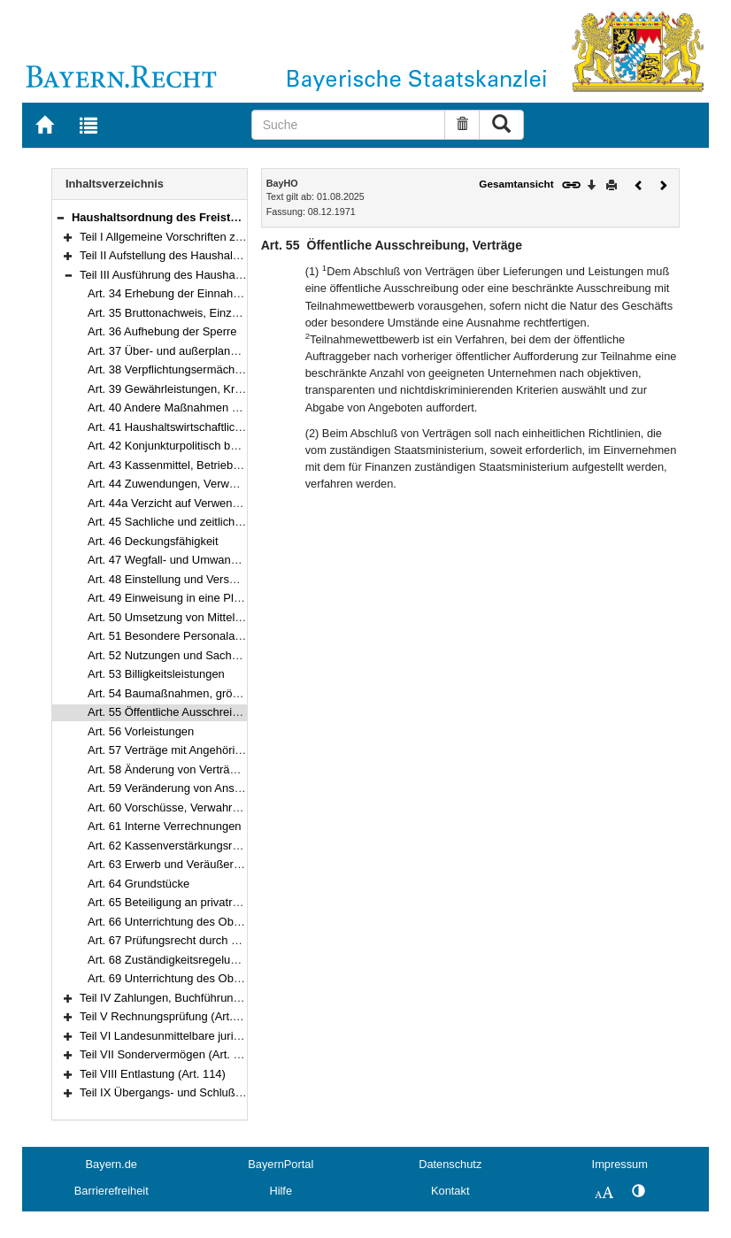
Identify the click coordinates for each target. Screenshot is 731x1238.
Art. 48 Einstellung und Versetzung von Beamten (211, 579)
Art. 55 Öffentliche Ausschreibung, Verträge (197, 712)
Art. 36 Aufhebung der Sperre (162, 331)
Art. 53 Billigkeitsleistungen (156, 674)
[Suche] (348, 125)
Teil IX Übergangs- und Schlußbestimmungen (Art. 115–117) (233, 1092)
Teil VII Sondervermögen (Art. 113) (168, 1054)
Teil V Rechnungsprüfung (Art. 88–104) (179, 1016)
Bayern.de (111, 1164)
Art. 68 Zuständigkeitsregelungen (172, 959)
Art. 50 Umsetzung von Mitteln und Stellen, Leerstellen (226, 617)
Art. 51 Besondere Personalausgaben (183, 635)
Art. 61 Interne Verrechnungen (165, 826)
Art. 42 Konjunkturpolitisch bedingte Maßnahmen (211, 445)
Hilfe (280, 1190)
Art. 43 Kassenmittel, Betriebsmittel (177, 465)
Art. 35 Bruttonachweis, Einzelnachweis (188, 312)
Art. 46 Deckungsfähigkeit (153, 541)
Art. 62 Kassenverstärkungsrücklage (180, 845)
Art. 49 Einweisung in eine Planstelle (180, 597)
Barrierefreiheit (111, 1190)
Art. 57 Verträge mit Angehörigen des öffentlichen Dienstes (236, 750)
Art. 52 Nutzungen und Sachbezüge (178, 655)
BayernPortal (280, 1164)
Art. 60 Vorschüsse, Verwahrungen (176, 807)
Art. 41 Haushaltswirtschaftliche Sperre (186, 427)
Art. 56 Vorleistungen (141, 731)
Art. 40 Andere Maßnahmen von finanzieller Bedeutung (227, 407)
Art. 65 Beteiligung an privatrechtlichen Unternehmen (222, 902)
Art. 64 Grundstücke (138, 883)
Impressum (620, 1164)
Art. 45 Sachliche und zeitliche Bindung (187, 521)
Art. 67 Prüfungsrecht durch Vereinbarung (193, 940)
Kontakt (450, 1190)
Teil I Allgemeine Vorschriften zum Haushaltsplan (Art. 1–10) (232, 236)
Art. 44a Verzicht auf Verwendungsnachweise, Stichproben (236, 503)
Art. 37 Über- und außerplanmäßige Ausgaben (205, 351)
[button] (60, 217)
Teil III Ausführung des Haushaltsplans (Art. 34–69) (209, 274)
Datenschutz (450, 1164)
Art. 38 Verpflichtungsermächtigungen (183, 369)
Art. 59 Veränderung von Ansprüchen (181, 788)
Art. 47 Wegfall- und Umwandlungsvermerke (200, 559)
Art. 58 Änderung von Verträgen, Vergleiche (198, 769)
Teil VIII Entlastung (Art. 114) (153, 1073)
